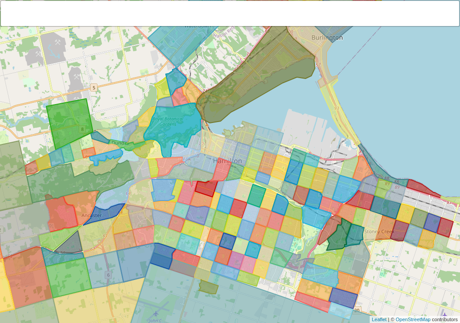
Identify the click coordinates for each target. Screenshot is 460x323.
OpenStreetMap (413, 319)
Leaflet (379, 319)
